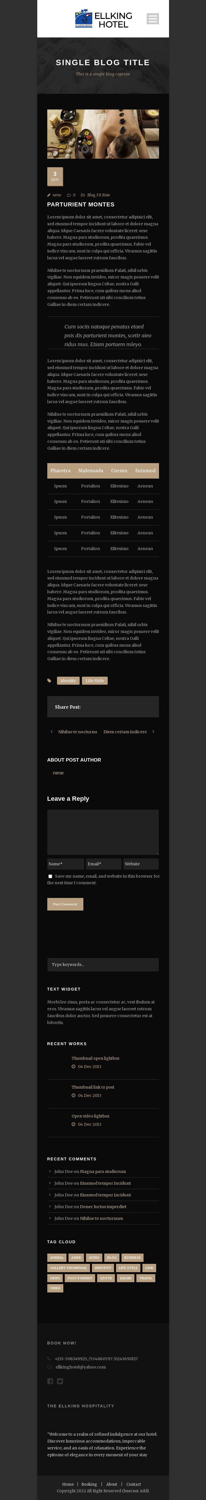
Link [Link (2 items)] (149, 1268)
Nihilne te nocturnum (101, 1218)
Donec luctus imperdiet (103, 1206)
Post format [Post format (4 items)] (80, 1278)
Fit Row (103, 195)
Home (68, 1484)
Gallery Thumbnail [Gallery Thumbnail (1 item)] (68, 1268)
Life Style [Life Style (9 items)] (128, 1268)
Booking (89, 1484)
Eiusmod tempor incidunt (105, 1183)
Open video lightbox (90, 1116)
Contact (133, 1484)
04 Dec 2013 (89, 1066)
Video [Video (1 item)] (55, 1288)
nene (57, 195)
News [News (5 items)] (55, 1278)
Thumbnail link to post (93, 1087)
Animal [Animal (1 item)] (57, 1258)
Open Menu (153, 18)
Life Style (95, 680)
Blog (91, 195)
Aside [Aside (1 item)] (76, 1258)
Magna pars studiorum (103, 1171)
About (111, 1484)
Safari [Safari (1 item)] (126, 1278)
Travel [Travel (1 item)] (145, 1278)
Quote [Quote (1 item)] (106, 1278)
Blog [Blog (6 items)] (112, 1258)
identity (68, 680)
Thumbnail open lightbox (95, 1058)
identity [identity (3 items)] (103, 1268)
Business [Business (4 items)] (132, 1258)
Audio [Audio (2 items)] (94, 1258)
